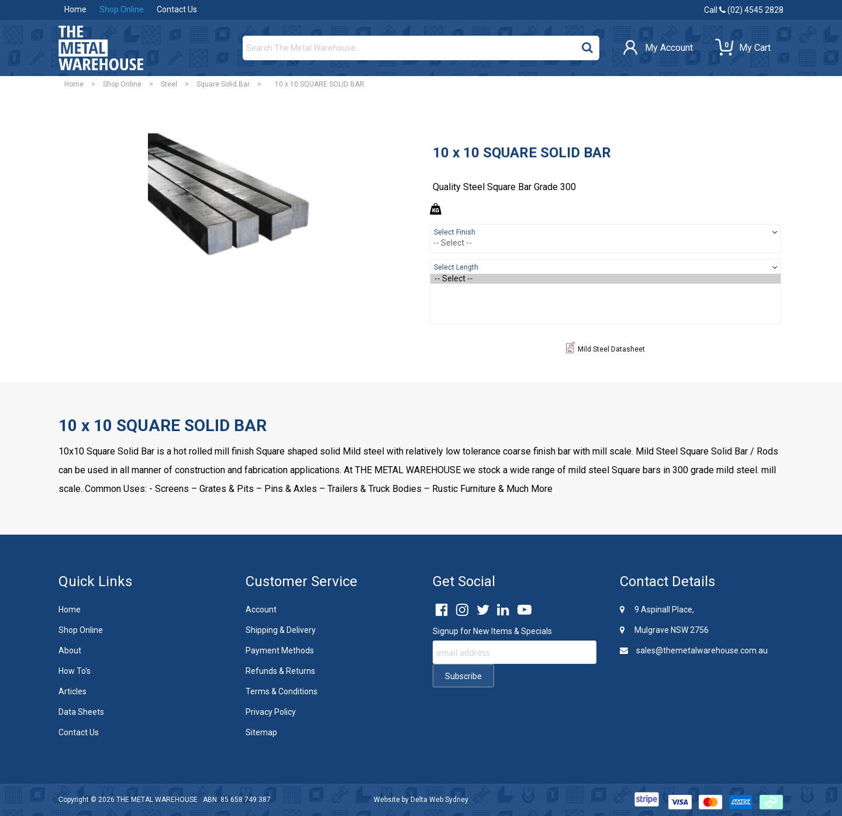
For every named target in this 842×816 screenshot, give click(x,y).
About (69, 650)
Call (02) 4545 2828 (744, 10)
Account (261, 609)
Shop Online (121, 9)
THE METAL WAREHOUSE (157, 800)
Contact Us (177, 9)
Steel (169, 84)
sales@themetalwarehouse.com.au (694, 650)
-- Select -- (605, 279)
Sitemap (261, 732)
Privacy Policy (271, 712)
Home (75, 9)
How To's (74, 671)
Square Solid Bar (223, 84)
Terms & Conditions (282, 691)
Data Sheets (81, 712)
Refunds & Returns (280, 671)
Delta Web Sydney (439, 800)
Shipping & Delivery (281, 630)
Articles (72, 691)
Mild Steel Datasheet (605, 349)
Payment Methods (280, 650)
